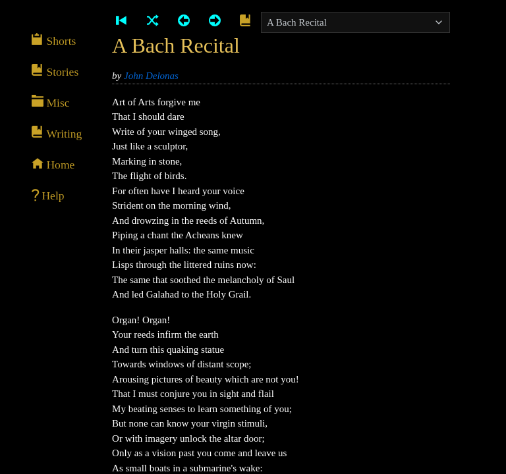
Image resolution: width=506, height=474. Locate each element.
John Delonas (151, 75)
